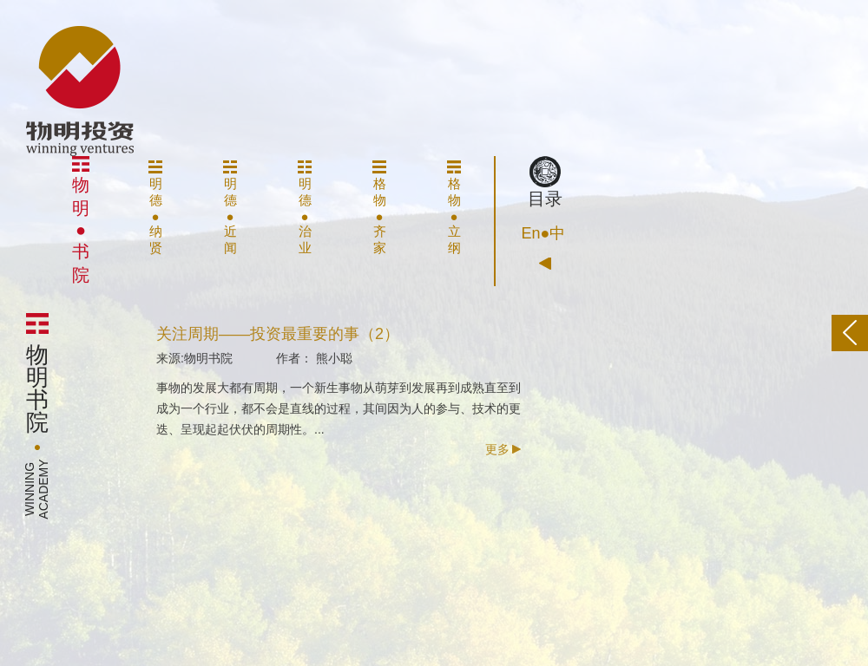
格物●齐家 (379, 207)
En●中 (544, 233)
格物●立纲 (454, 207)
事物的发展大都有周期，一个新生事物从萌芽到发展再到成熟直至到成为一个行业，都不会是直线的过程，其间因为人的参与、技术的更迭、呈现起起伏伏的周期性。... (338, 413)
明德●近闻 (230, 207)
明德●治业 (305, 207)
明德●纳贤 (155, 207)
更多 (503, 453)
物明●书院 (80, 220)
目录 (545, 182)
